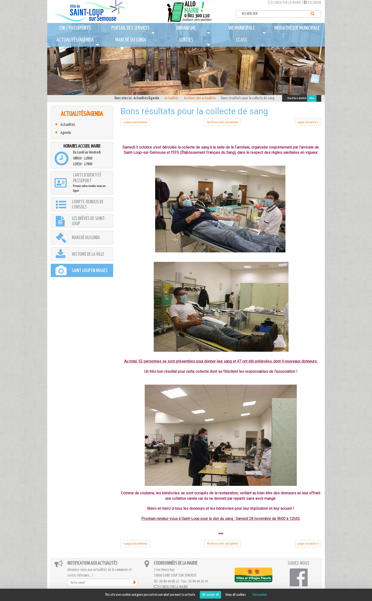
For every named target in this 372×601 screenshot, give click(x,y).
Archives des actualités (200, 98)
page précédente (135, 122)
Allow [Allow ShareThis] (311, 98)
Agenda (65, 133)
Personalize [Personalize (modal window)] (260, 594)
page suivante (308, 122)
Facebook (312, 3)
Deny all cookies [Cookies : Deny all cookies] (236, 594)
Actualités (171, 98)
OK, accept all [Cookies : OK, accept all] (210, 594)
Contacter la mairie (284, 3)
